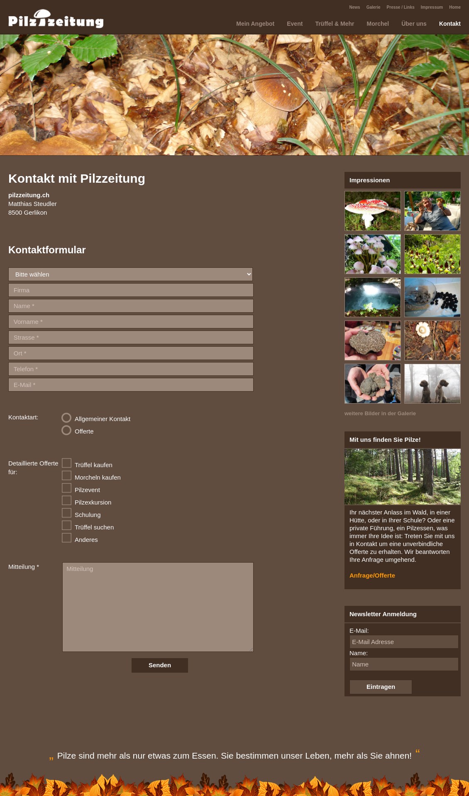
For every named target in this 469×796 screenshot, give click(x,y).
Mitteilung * (23, 566)
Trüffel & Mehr (334, 23)
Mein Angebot (255, 23)
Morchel (378, 23)
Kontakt (450, 23)
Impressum (432, 7)
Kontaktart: (23, 417)
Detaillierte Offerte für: (33, 467)
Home (455, 7)
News (354, 7)
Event (295, 23)
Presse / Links (401, 7)
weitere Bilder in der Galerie (380, 413)
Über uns (414, 23)
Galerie (373, 7)
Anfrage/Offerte (372, 575)
